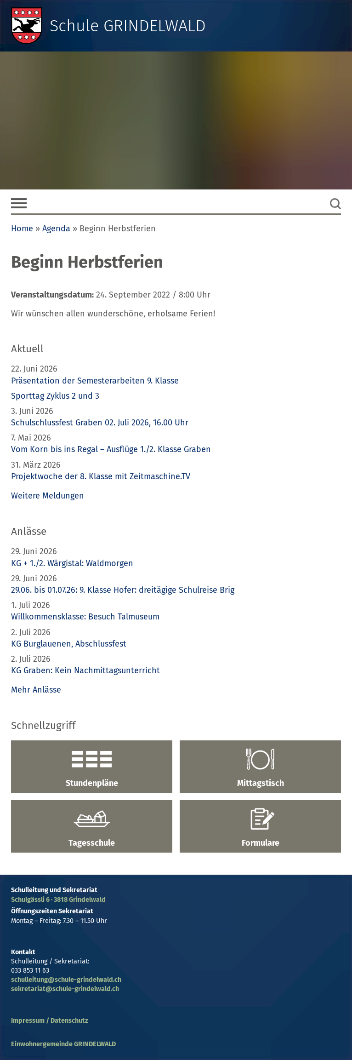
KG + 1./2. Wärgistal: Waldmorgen (72, 563)
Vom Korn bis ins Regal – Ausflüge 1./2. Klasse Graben (111, 449)
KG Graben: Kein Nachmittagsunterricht (85, 670)
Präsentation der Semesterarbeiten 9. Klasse (95, 381)
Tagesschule (92, 828)
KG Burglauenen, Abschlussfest (68, 644)
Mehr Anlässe (36, 690)
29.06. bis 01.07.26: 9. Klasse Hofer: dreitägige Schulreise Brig (122, 590)
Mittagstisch (260, 768)
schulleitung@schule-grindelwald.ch (66, 980)
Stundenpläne (92, 768)
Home (22, 228)
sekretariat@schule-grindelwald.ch (65, 989)
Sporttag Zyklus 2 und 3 (55, 396)
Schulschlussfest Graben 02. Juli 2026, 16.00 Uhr (99, 423)
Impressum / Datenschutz (49, 1021)
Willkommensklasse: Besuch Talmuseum (85, 617)
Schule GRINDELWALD (128, 26)
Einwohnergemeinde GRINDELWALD (63, 1044)
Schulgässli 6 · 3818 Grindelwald (58, 900)
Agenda (56, 228)
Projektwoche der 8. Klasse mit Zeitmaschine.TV (102, 476)
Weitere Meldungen (47, 496)
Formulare (260, 828)
